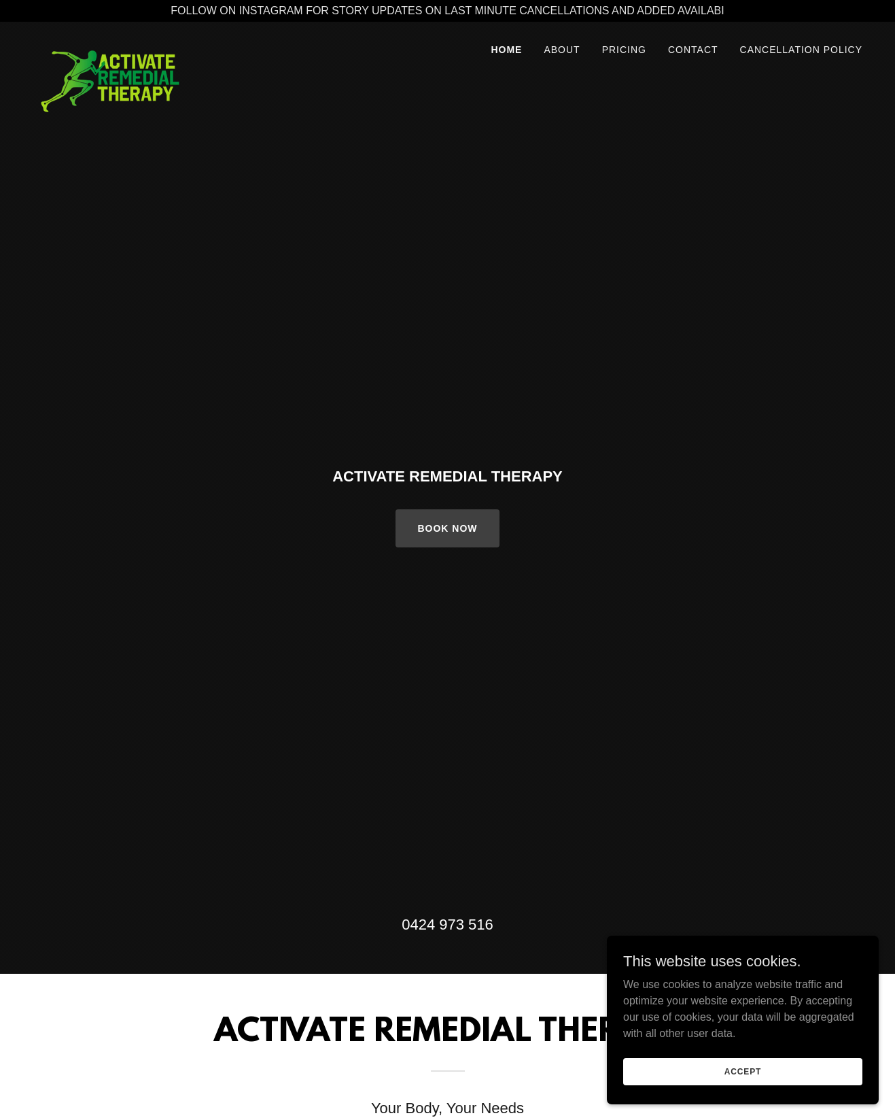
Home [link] (506, 49)
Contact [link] (693, 49)
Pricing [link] (624, 49)
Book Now (447, 528)
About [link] (562, 49)
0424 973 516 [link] (447, 924)
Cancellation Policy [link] (801, 49)
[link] (110, 45)
